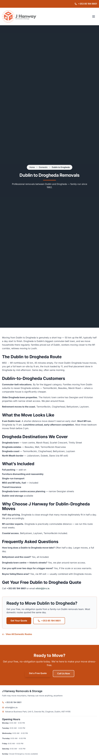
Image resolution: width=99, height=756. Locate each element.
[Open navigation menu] (93, 16)
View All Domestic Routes (17, 634)
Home (32, 167)
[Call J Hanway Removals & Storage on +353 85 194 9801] (86, 4)
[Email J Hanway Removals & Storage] (49, 707)
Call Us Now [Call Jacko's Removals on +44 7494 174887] (63, 673)
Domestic (43, 167)
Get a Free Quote (38, 673)
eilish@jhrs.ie (42, 588)
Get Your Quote (19, 620)
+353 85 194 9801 (49, 620)
